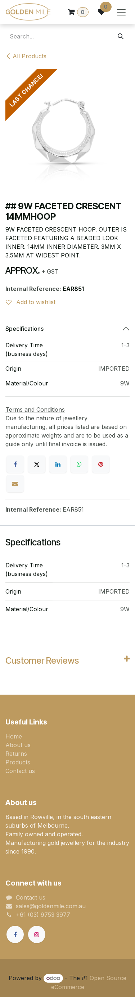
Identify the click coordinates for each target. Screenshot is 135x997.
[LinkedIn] (58, 464)
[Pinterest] (100, 464)
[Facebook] (15, 464)
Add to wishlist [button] (30, 302)
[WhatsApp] (79, 464)
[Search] (121, 36)
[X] (36, 464)
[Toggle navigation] (121, 11)
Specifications (24, 328)
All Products (25, 56)
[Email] (15, 483)
